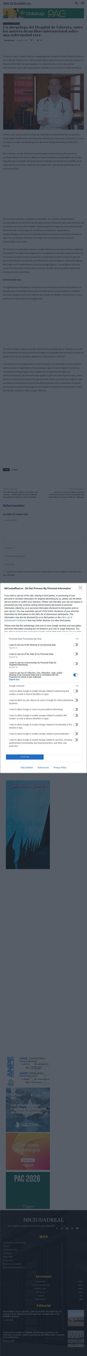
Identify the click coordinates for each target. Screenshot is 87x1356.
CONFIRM (24, 757)
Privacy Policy (60, 767)
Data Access (43, 767)
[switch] (75, 644)
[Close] (81, 588)
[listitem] (43, 638)
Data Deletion (27, 767)
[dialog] (43, 678)
